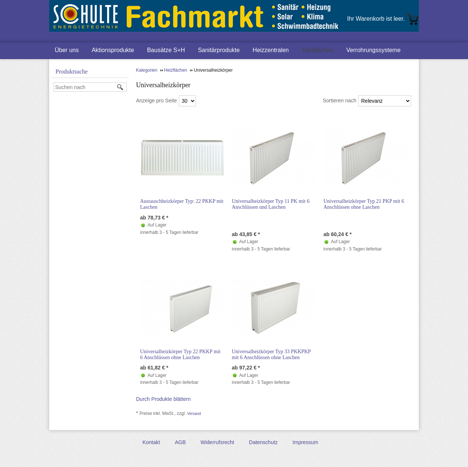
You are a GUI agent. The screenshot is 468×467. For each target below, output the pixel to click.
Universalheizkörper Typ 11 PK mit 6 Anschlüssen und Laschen (270, 204)
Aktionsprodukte (113, 50)
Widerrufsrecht (217, 442)
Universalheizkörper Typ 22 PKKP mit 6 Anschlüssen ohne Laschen (180, 354)
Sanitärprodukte (219, 50)
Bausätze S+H (166, 50)
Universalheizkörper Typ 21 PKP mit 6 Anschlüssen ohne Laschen (363, 204)
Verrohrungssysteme (373, 50)
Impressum (305, 442)
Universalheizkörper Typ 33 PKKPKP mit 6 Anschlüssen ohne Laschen (271, 354)
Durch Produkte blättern (163, 399)
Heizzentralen (270, 50)
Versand (194, 414)
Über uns (67, 50)
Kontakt (151, 442)
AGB (180, 442)
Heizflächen (317, 50)
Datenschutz (263, 442)
